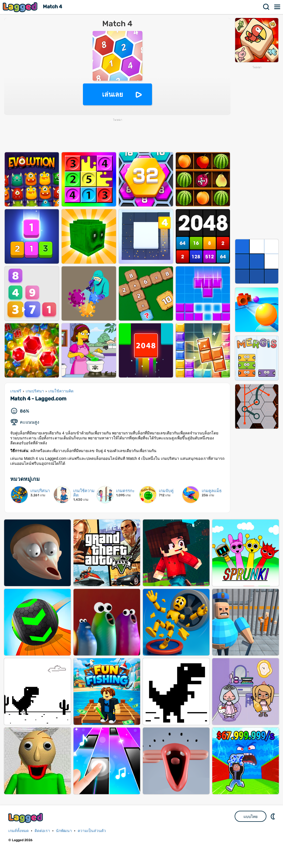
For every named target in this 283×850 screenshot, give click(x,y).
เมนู (277, 7)
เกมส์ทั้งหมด (18, 830)
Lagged (21, 7)
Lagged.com (26, 818)
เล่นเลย (112, 94)
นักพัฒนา (64, 830)
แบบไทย (250, 816)
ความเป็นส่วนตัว (92, 830)
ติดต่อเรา (42, 830)
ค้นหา (266, 7)
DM (273, 816)
